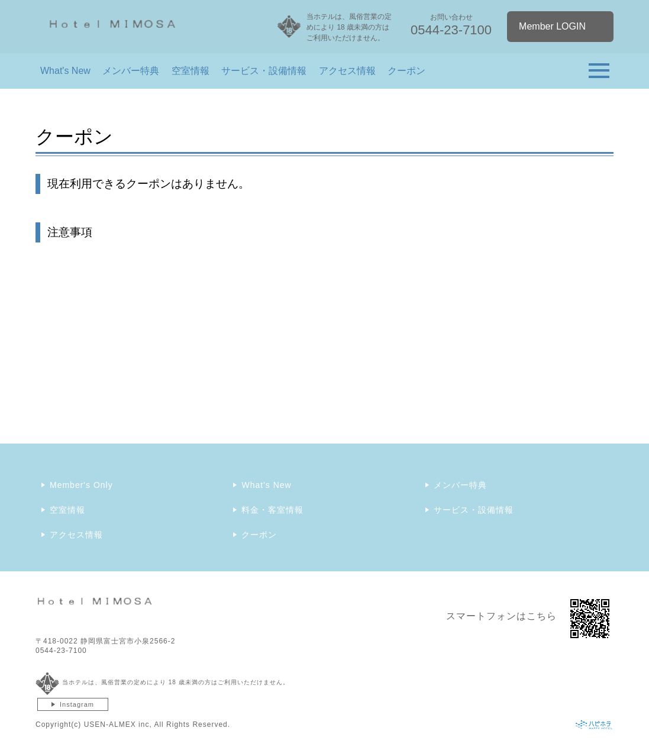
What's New (65, 71)
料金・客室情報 (272, 510)
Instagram (77, 704)
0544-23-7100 (61, 650)
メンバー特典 (130, 71)
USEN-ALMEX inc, (118, 724)
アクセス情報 (347, 71)
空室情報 (190, 71)
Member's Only (81, 485)
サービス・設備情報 (263, 71)
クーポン (406, 71)
